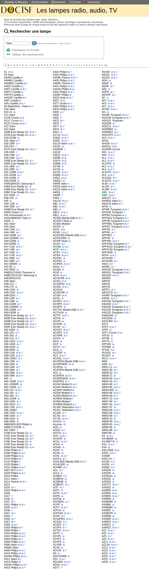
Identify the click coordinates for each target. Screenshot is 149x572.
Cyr (105, 65)
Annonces (58, 2)
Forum (75, 2)
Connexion (92, 2)
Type (9, 43)
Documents (40, 2)
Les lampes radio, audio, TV (77, 10)
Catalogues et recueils (22, 50)
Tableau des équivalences (25, 54)
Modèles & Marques (15, 2)
